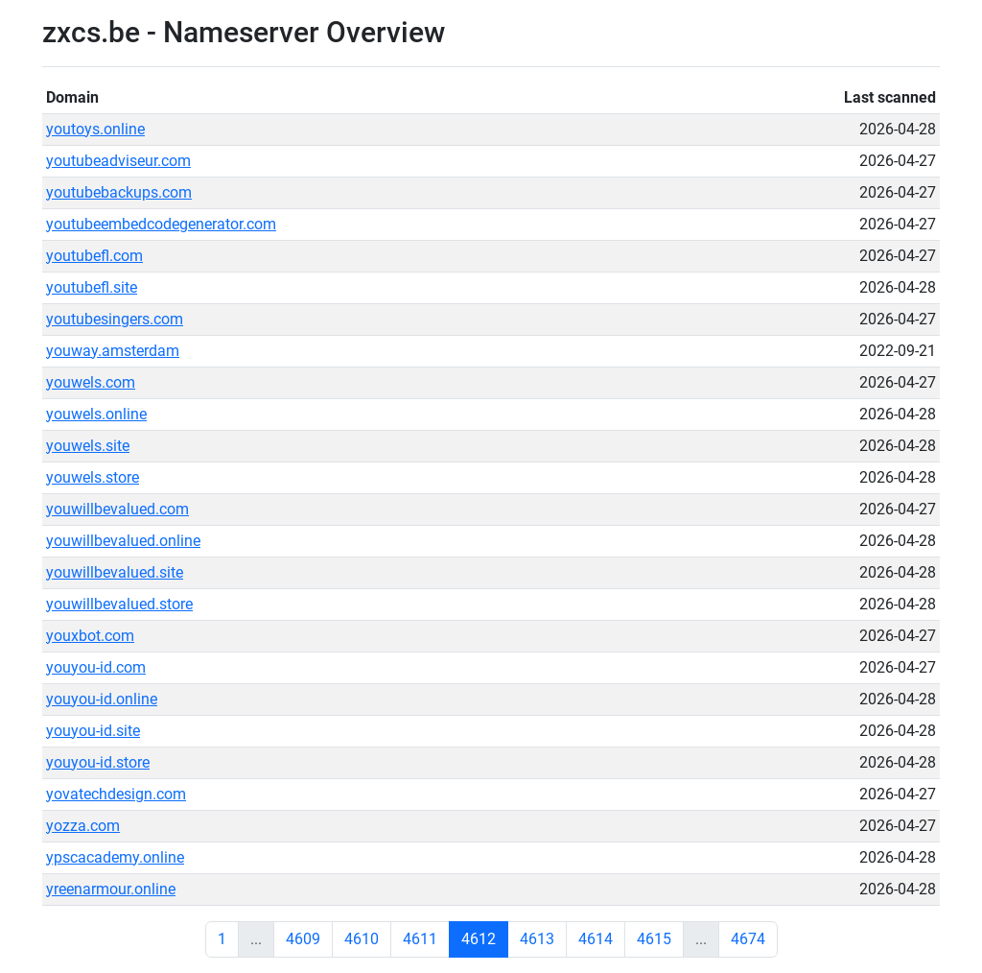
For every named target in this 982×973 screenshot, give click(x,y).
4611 (420, 939)
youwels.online (96, 414)
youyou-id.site (93, 731)
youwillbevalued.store (119, 604)
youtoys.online (95, 129)
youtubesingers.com (114, 319)
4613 (537, 939)
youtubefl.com (94, 256)
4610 (361, 939)
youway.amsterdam (112, 351)
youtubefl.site (91, 287)
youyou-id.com (96, 667)
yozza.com (83, 826)
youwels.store (92, 477)
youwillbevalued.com (117, 509)
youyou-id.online (101, 699)
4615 (654, 939)
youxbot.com (90, 636)
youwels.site (87, 446)
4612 (478, 939)
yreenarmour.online (110, 889)
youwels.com (90, 382)
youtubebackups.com (119, 192)
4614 (595, 939)
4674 (748, 939)
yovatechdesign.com (116, 794)
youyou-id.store (98, 762)
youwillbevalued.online (123, 541)
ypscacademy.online (115, 857)
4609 (303, 939)
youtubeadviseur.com (118, 161)
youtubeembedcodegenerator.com (161, 224)
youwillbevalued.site (114, 572)
